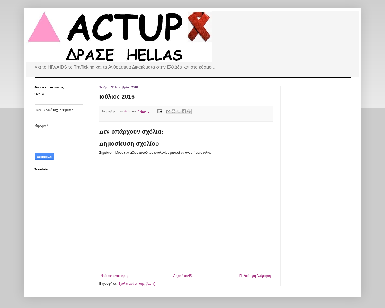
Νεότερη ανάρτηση (114, 276)
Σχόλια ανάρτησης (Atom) (136, 284)
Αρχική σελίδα (183, 276)
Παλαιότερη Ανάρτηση (255, 276)
